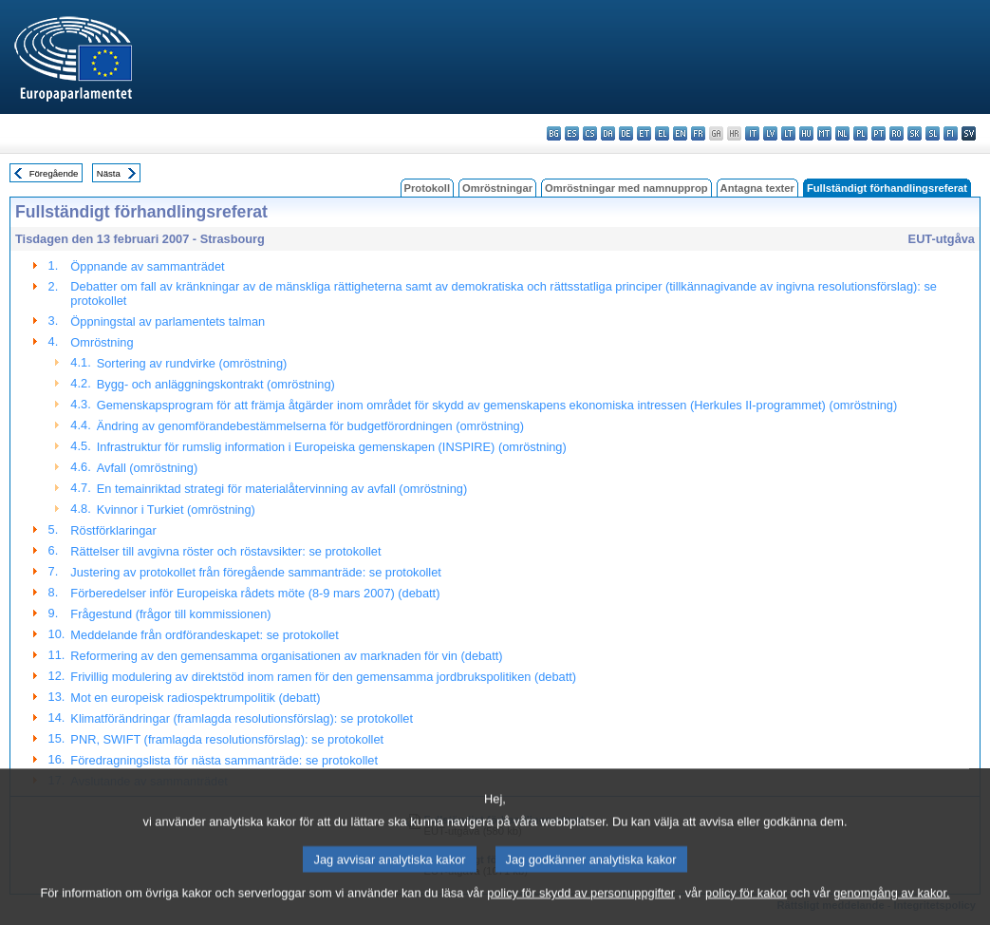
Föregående (54, 173)
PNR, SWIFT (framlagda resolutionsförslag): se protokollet (226, 739)
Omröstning (101, 342)
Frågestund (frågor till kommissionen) (170, 614)
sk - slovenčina (914, 133)
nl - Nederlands (842, 133)
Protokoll (427, 188)
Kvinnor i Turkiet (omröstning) (176, 509)
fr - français (698, 133)
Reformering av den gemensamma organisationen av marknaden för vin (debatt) (286, 656)
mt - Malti (824, 133)
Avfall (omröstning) (147, 468)
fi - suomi (950, 133)
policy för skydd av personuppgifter (581, 908)
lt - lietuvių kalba (788, 133)
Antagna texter (757, 188)
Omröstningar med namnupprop (626, 188)
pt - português (878, 133)
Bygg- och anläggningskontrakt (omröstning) (216, 384)
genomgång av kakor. (891, 908)
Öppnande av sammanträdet (147, 266)
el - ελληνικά (662, 133)
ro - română (896, 133)
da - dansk (608, 133)
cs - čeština (590, 133)
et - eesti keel (644, 133)
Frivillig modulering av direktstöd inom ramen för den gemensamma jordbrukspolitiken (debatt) (323, 677)
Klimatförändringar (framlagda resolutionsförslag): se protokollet (241, 718)
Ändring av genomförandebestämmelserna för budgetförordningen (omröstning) (310, 426)
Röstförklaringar (113, 530)
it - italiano (752, 133)
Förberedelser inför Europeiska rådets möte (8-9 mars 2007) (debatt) (254, 593)
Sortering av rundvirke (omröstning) (192, 363)
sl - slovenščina (932, 133)
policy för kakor (746, 908)
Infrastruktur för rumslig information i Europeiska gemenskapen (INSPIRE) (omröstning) (332, 447)
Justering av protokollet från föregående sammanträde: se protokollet (255, 572)
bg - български (554, 133)
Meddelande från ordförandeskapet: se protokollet (204, 635)
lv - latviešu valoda (770, 133)
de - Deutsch (626, 133)
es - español (572, 133)
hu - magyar (806, 133)
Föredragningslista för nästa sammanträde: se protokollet (224, 760)
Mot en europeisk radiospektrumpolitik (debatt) (195, 697)
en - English (680, 133)
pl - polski (860, 133)
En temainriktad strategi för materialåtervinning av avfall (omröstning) (282, 488)
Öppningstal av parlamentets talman (167, 321)
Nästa (109, 173)
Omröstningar (497, 188)
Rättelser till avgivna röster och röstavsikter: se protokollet (225, 551)
